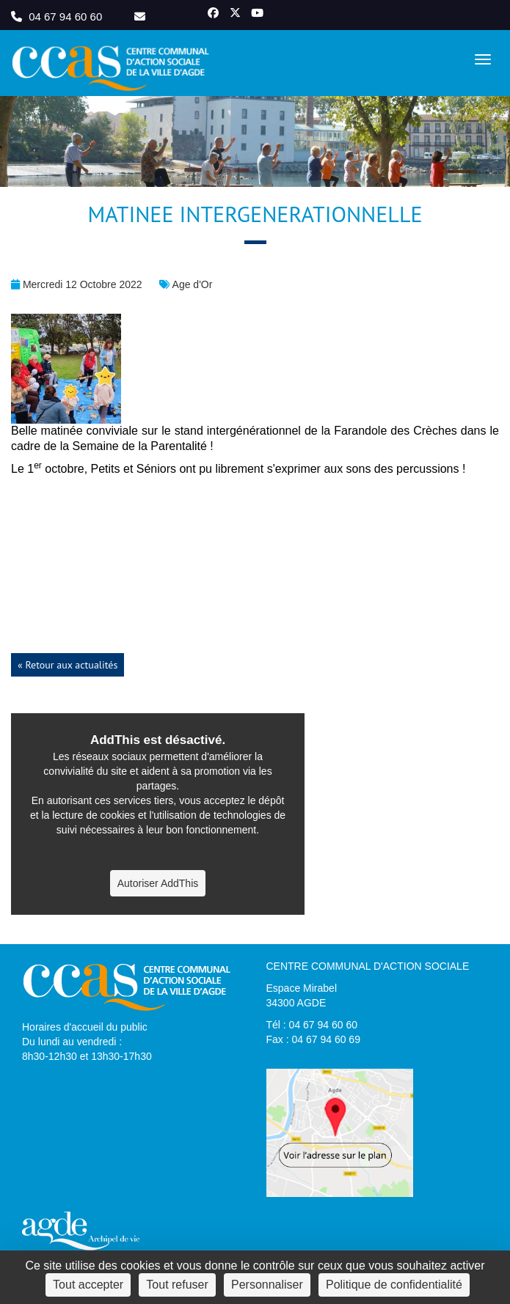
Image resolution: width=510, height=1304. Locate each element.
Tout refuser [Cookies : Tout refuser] (177, 1284)
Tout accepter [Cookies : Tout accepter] (88, 1284)
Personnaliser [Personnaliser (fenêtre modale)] (267, 1284)
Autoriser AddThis (158, 883)
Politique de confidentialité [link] (394, 1284)
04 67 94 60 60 (58, 16)
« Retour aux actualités (67, 664)
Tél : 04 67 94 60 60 (312, 1025)
